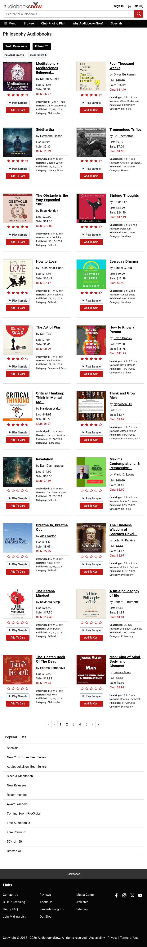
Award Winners (17, 804)
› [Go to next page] (92, 724)
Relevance (16, 46)
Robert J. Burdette (126, 602)
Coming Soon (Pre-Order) (24, 813)
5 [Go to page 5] (86, 724)
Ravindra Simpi (50, 602)
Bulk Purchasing (14, 902)
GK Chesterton (123, 136)
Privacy (113, 938)
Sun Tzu (45, 334)
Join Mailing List (14, 916)
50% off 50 (14, 841)
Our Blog (45, 916)
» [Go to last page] (98, 724)
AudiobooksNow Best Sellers (27, 766)
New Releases (16, 785)
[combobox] (73, 14)
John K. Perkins (124, 540)
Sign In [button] (118, 6)
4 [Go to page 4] (80, 724)
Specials (116, 23)
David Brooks (123, 338)
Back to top (73, 874)
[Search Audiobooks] (138, 14)
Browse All (14, 851)
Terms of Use (129, 938)
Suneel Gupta (123, 268)
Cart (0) (135, 6)
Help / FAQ (10, 909)
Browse (29, 23)
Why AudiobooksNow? (88, 23)
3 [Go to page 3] (73, 724)
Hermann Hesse (51, 136)
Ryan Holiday (49, 211)
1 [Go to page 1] (60, 724)
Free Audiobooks (18, 823)
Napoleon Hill (123, 404)
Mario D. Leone (124, 474)
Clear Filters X (38, 54)
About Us (46, 902)
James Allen (122, 672)
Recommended (17, 795)
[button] (12, 24)
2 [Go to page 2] (67, 724)
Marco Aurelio (49, 79)
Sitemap (82, 909)
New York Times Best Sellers (27, 757)
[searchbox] (69, 14)
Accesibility (97, 938)
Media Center (85, 895)
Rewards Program (52, 909)
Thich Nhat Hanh (51, 268)
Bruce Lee (120, 202)
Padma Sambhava (52, 668)
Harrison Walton (51, 408)
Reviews (45, 895)
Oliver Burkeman (125, 74)
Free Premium (16, 832)
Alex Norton (48, 536)
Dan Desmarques (52, 465)
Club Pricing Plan (53, 23)
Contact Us (10, 895)
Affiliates (82, 902)
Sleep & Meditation (20, 776)
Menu (10, 23)
